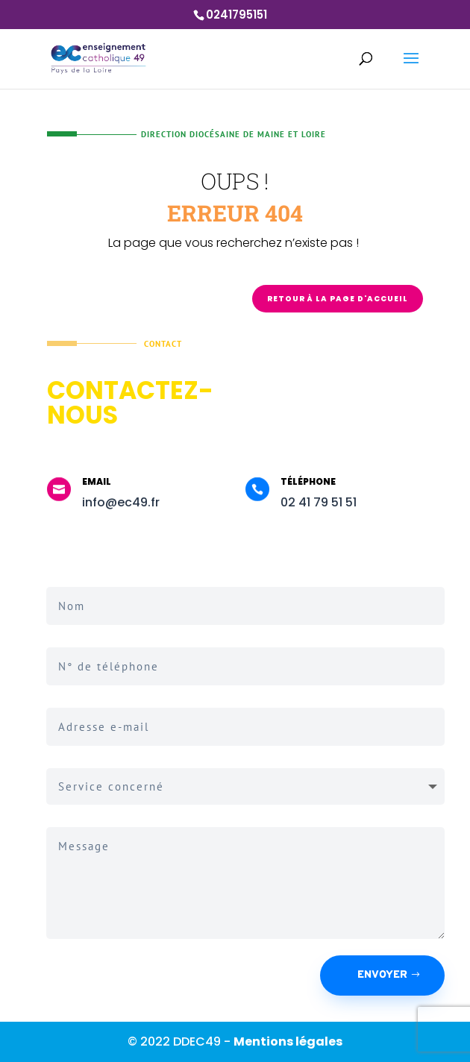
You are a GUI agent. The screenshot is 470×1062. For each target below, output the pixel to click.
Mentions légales (288, 1041)
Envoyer (382, 975)
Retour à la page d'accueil (337, 298)
